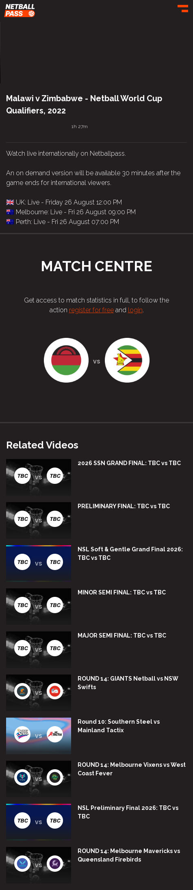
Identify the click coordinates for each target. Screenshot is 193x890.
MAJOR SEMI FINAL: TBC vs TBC (122, 635)
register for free (91, 310)
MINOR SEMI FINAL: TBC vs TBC (122, 592)
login (135, 310)
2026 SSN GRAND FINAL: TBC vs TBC (129, 463)
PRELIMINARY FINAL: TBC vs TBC (124, 506)
